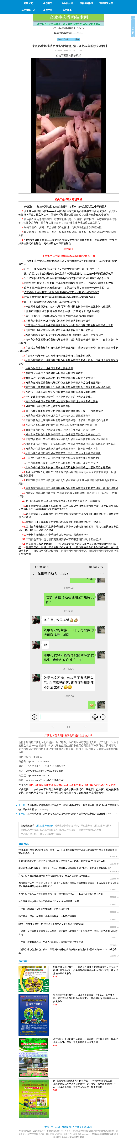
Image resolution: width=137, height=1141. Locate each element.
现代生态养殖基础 (64, 825)
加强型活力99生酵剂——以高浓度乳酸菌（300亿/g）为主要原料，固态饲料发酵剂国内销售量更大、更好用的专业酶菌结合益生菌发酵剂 (85, 998)
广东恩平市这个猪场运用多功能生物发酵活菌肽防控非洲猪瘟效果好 (63, 458)
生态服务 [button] (67, 10)
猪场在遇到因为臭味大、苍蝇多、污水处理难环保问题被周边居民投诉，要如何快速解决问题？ (65, 868)
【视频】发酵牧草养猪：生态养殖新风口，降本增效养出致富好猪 (50, 942)
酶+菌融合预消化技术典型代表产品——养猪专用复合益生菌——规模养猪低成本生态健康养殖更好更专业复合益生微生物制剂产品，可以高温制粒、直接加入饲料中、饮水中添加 (85, 1084)
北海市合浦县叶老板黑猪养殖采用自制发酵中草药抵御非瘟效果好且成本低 (66, 439)
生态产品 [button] (47, 10)
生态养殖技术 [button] (28, 10)
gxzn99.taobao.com (39, 775)
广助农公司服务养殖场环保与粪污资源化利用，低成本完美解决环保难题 (54, 875)
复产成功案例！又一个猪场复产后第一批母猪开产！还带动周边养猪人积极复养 (66, 813)
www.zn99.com (55, 770)
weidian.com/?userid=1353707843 (45, 780)
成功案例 (62, 28)
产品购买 (77, 1127)
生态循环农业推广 (30, 834)
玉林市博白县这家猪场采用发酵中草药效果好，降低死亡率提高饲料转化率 (66, 420)
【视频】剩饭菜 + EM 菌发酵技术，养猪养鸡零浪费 (44, 909)
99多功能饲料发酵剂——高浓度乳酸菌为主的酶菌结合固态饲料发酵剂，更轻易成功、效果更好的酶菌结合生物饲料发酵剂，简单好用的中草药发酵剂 (85, 970)
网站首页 (28, 3)
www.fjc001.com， (36, 770)
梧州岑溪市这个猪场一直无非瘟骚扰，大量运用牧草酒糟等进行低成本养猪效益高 (70, 444)
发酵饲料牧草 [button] (86, 3)
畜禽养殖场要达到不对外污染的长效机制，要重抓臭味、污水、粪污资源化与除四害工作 (61, 861)
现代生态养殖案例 (44, 825)
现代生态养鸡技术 (68, 830)
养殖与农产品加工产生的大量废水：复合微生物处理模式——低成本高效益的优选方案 (60, 894)
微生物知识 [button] (67, 3)
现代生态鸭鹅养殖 (30, 830)
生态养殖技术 (27, 825)
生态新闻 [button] (47, 3)
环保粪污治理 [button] (106, 3)
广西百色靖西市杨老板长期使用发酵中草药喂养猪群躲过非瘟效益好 (63, 539)
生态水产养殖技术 (49, 830)
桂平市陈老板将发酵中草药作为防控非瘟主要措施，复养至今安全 (61, 462)
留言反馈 (88, 1127)
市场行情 (81, 28)
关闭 (133, 19)
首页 (54, 28)
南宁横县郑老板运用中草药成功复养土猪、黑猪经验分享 (57, 534)
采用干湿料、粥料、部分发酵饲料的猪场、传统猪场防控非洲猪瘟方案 (63, 227)
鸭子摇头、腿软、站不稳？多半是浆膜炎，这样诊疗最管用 (47, 916)
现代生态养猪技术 (102, 825)
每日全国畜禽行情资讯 (51, 834)
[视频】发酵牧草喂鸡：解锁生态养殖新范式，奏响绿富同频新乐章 (51, 924)
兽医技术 (71, 28)
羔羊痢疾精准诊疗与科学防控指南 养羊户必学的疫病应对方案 (48, 901)
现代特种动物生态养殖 (90, 830)
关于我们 (55, 1127)
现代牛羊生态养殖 (83, 825)
